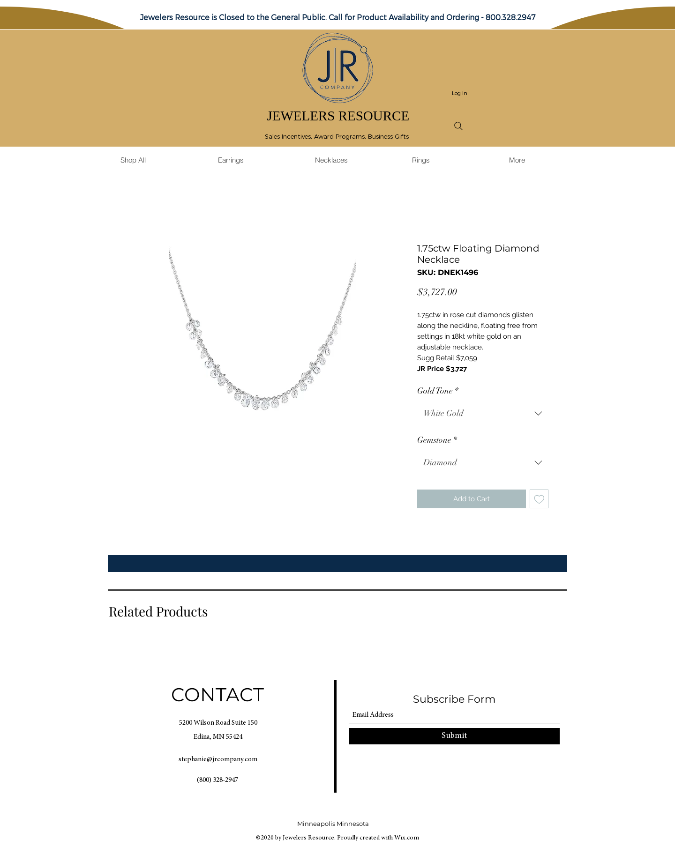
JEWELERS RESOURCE (338, 115)
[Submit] (454, 736)
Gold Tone (437, 391)
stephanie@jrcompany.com (218, 759)
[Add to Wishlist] (539, 499)
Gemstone (437, 440)
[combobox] (482, 413)
